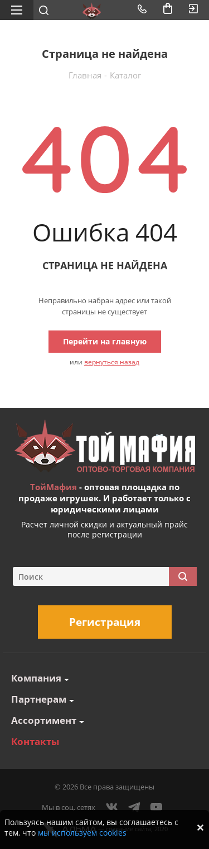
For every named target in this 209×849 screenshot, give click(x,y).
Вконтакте (112, 807)
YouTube (156, 807)
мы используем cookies (82, 832)
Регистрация (104, 622)
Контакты (35, 741)
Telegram (134, 807)
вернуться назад (111, 362)
